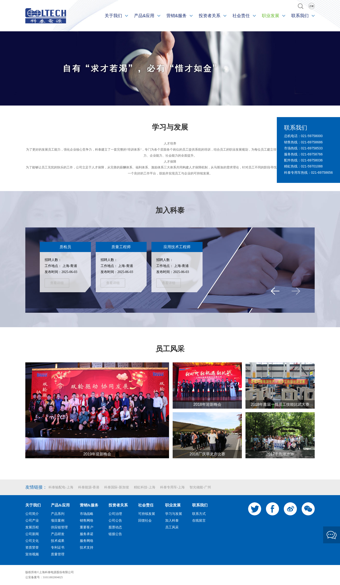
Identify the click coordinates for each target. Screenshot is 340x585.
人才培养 (170, 143)
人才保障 (170, 161)
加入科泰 (170, 210)
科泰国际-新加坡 (116, 487)
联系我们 (300, 15)
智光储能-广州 (200, 487)
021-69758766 (312, 154)
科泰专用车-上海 (172, 487)
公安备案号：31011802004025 (44, 577)
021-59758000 (312, 136)
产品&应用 (144, 15)
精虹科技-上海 (144, 487)
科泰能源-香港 (89, 487)
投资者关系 (209, 15)
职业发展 (270, 15)
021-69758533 (312, 148)
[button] (275, 291)
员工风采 (170, 349)
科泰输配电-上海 (60, 487)
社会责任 (241, 15)
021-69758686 (312, 142)
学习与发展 (170, 127)
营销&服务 (176, 15)
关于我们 (113, 15)
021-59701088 (312, 166)
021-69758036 (312, 160)
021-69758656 (322, 172)
